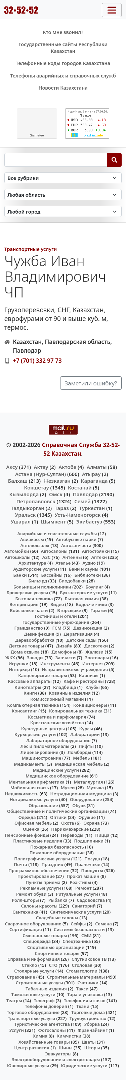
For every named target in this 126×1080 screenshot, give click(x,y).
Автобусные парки (76, 539)
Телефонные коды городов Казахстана (63, 63)
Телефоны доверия (46, 1006)
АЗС (46, 557)
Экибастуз (89, 521)
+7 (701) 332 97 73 (37, 360)
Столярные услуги (34, 971)
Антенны (72, 557)
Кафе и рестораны (84, 681)
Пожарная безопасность (57, 847)
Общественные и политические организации (57, 811)
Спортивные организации (56, 947)
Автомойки (16, 551)
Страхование (21, 977)
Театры (14, 1000)
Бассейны (51, 575)
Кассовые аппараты (29, 681)
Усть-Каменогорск (78, 514)
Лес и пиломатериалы (45, 746)
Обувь (79, 805)
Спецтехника (76, 941)
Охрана (91, 823)
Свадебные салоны (57, 918)
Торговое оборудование (33, 1012)
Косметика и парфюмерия (57, 717)
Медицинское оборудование (57, 776)
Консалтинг (24, 711)
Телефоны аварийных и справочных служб (63, 75)
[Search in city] (63, 211)
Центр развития (31, 1048)
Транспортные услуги (30, 249)
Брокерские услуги (27, 593)
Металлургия (88, 782)
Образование (43, 805)
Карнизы (88, 675)
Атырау (91, 474)
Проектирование (36, 876)
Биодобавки (72, 581)
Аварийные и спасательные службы (57, 534)
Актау (41, 467)
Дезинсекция (87, 628)
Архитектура (32, 563)
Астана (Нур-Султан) (40, 474)
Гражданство (28, 628)
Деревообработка (34, 640)
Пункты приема (43, 882)
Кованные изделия (69, 693)
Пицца (102, 835)
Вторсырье (69, 610)
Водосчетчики (91, 604)
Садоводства (91, 900)
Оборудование (86, 799)
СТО (53, 965)
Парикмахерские (70, 829)
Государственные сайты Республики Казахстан (63, 47)
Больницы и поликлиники (42, 587)
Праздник (53, 864)
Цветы (89, 1042)
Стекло (29, 965)
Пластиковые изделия (37, 841)
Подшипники (88, 841)
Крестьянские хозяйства (57, 723)
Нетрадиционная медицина (81, 794)
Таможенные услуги (33, 994)
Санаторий (84, 906)
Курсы (86, 729)
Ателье (63, 563)
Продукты (92, 870)
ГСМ (56, 628)
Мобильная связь (29, 788)
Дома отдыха (25, 652)
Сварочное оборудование (33, 924)
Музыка (95, 788)
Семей (82, 501)
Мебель (81, 758)
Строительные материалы (76, 977)
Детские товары (26, 646)
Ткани (82, 1006)
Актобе (67, 467)
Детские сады (81, 640)
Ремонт (83, 888)
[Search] (114, 159)
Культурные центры (43, 729)
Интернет (92, 664)
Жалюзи (94, 652)
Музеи (68, 788)
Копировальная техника (75, 711)
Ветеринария (23, 604)
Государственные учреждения (56, 622)
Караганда (94, 480)
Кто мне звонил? (63, 32)
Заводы (35, 658)
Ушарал (21, 521)
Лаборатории (85, 734)
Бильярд (37, 581)
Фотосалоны (52, 1030)
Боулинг (94, 587)
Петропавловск (35, 501)
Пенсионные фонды (27, 835)
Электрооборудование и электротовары (56, 1059)
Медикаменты (29, 764)
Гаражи (98, 610)
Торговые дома (88, 1012)
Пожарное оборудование (57, 853)
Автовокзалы (34, 545)
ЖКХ (10, 658)
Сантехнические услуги (76, 912)
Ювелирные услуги (28, 1065)
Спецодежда (37, 941)
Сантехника (25, 912)
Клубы (92, 687)
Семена (103, 924)
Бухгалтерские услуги (84, 593)
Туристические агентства (42, 1024)
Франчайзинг (93, 1030)
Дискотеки (96, 646)
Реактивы (80, 882)
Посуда (92, 859)
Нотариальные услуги (34, 799)
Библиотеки (87, 575)
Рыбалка (58, 900)
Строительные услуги (39, 983)
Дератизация (78, 634)
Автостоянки (96, 551)
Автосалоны (54, 551)
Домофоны (63, 652)
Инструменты (55, 664)
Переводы (72, 835)
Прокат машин (83, 876)
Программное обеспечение (38, 870)
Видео (57, 604)
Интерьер (19, 669)
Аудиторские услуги (35, 569)
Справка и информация (33, 959)
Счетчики (88, 983)
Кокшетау (36, 487)
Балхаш (18, 480)
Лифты (86, 746)
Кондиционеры (90, 705)
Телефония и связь (85, 1000)
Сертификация (25, 929)
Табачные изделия (46, 989)
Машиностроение (41, 758)
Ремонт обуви (31, 894)
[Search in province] (63, 194)
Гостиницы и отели (56, 616)
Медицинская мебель (79, 764)
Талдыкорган (27, 508)
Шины (66, 1048)
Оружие (87, 817)
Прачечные (87, 864)
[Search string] (55, 159)
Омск (55, 494)
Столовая (82, 965)
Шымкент (53, 521)
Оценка (31, 829)
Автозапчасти (76, 545)
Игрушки (19, 664)
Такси (82, 989)
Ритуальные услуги (77, 894)
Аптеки (99, 557)
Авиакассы (32, 539)
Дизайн (64, 646)
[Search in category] (63, 178)
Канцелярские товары (42, 675)
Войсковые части (29, 610)
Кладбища (64, 687)
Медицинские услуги (56, 770)
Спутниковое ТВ (89, 959)
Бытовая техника (34, 599)
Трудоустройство (88, 1018)
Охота (67, 823)
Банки (20, 575)
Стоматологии (81, 971)
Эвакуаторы (58, 1054)
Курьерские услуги (35, 734)
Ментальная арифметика (37, 782)
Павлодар (85, 494)
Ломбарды (79, 752)
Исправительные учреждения (75, 669)
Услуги (16, 1030)
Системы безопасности (79, 929)
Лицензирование (39, 752)
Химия (40, 1036)
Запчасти (65, 658)
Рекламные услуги (40, 888)
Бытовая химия (82, 599)
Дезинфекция (39, 634)
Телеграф (44, 1000)
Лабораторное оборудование (58, 740)
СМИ (86, 935)
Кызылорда (24, 494)
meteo (37, 135)
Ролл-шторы (25, 900)
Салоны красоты (39, 906)
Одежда (27, 817)
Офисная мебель (33, 823)
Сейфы (78, 924)
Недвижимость (22, 794)
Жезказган (57, 480)
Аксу (11, 467)
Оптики (58, 817)
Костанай (80, 487)
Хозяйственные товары (44, 1042)
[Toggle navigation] (112, 10)
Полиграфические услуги (42, 859)
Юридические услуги (84, 1065)
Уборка (92, 1024)
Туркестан (92, 508)
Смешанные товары (45, 935)
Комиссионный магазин (57, 699)
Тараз (62, 508)
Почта (20, 864)
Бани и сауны (83, 569)
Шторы (92, 1048)
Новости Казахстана (62, 88)
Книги (30, 693)
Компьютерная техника (33, 705)
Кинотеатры (27, 687)
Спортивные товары (57, 953)
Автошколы (17, 557)
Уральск (25, 514)
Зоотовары (97, 658)
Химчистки (69, 1036)
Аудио (89, 563)
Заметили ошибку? (91, 383)
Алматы (97, 467)
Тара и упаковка (85, 994)
